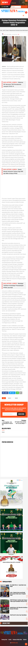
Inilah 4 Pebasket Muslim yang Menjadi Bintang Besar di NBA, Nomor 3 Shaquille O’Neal (18, 594)
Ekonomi (16, 398)
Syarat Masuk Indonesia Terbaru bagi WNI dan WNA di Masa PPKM (13, 171)
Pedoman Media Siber (17, 640)
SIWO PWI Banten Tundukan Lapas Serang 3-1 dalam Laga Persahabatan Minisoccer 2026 (19, 600)
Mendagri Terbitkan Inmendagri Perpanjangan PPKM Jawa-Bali (13, 285)
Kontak (9, 640)
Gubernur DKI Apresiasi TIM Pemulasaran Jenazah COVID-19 (13, 84)
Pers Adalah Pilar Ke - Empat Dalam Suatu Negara (18, 585)
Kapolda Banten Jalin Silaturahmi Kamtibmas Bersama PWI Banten (18, 608)
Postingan (13, 7)
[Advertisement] (14, 186)
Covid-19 (9, 398)
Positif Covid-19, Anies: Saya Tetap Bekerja (18, 615)
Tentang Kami (4, 640)
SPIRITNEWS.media (14, 643)
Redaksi (25, 640)
